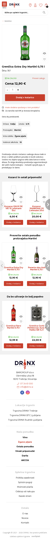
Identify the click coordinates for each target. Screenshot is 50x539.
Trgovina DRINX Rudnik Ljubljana (25, 419)
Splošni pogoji (25, 481)
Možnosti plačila (25, 486)
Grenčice (8, 21)
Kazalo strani (25, 495)
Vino (25, 436)
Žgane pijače (25, 441)
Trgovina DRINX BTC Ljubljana (25, 414)
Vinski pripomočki (25, 450)
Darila (25, 454)
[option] (25, 43)
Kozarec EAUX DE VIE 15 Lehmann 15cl (13, 207)
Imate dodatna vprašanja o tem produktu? (21, 107)
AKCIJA (25, 459)
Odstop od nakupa (25, 490)
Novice (25, 517)
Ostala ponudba (25, 445)
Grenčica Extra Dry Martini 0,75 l (13, 269)
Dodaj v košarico (25, 97)
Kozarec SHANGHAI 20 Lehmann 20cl (36, 207)
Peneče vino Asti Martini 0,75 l (37, 269)
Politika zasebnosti (25, 477)
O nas (25, 512)
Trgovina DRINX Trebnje (25, 410)
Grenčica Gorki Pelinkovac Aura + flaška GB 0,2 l (36, 328)
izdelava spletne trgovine (20, 535)
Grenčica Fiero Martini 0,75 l (13, 327)
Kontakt (25, 521)
